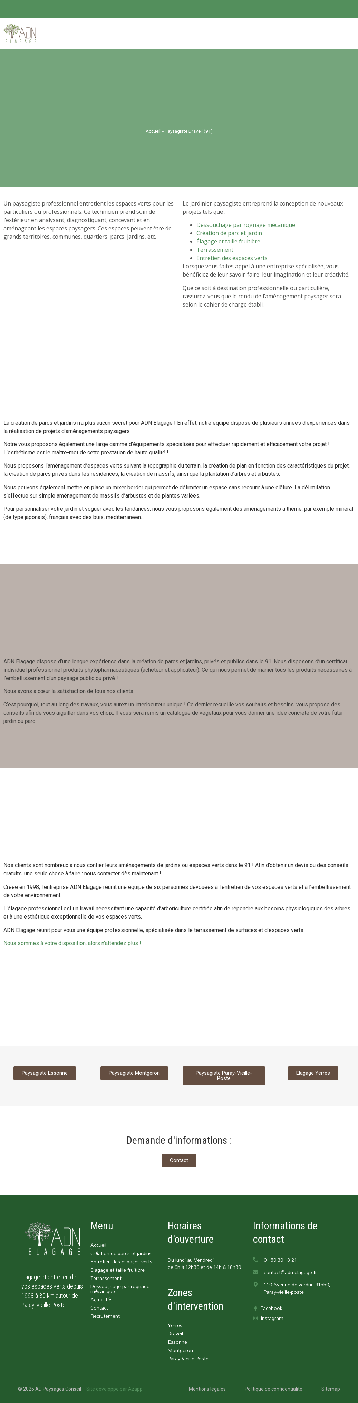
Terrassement (214, 249)
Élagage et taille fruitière (228, 241)
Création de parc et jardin (229, 233)
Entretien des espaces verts (232, 258)
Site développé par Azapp (114, 1389)
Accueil (153, 131)
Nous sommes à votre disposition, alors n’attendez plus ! (72, 943)
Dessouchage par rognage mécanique (245, 225)
